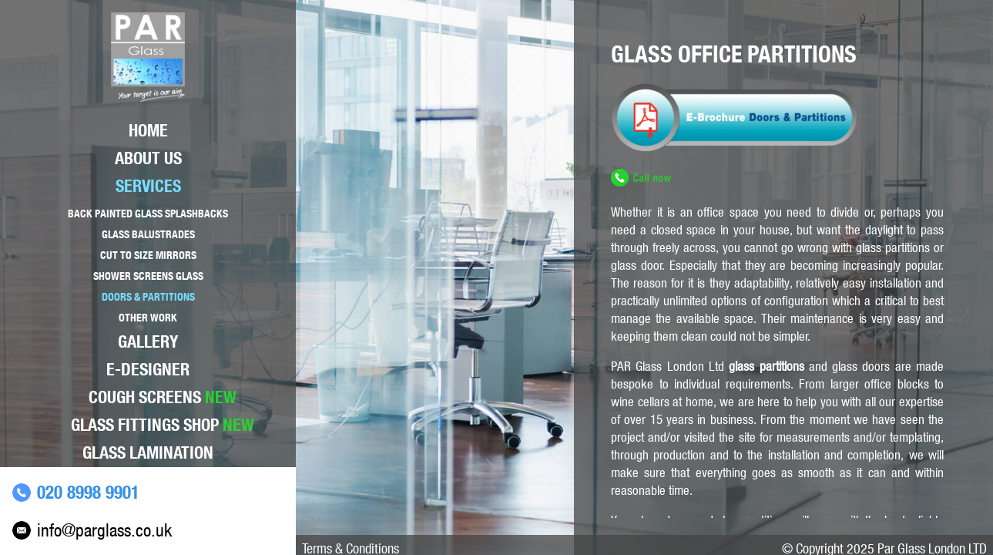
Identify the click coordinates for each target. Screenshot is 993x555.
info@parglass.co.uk (104, 530)
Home (148, 130)
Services (148, 186)
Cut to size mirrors (148, 255)
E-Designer (148, 369)
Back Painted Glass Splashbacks (148, 213)
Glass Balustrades (148, 234)
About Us (148, 158)
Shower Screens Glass (148, 276)
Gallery (148, 341)
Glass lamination (147, 452)
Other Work (148, 318)
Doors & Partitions (148, 297)
